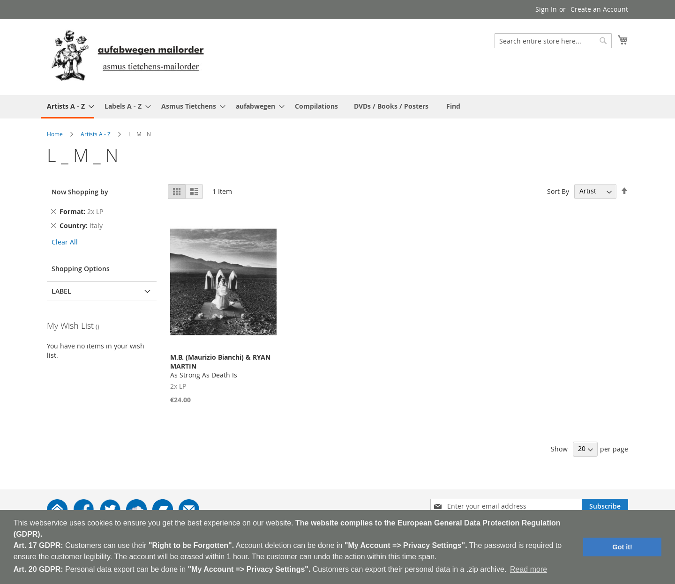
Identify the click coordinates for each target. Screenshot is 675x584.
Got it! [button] (622, 547)
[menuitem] (67, 106)
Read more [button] (528, 569)
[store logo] (127, 56)
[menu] (338, 106)
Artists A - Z (96, 134)
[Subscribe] (605, 506)
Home (55, 134)
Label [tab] (61, 291)
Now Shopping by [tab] (80, 191)
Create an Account (599, 9)
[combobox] (553, 40)
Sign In (546, 9)
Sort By (558, 190)
